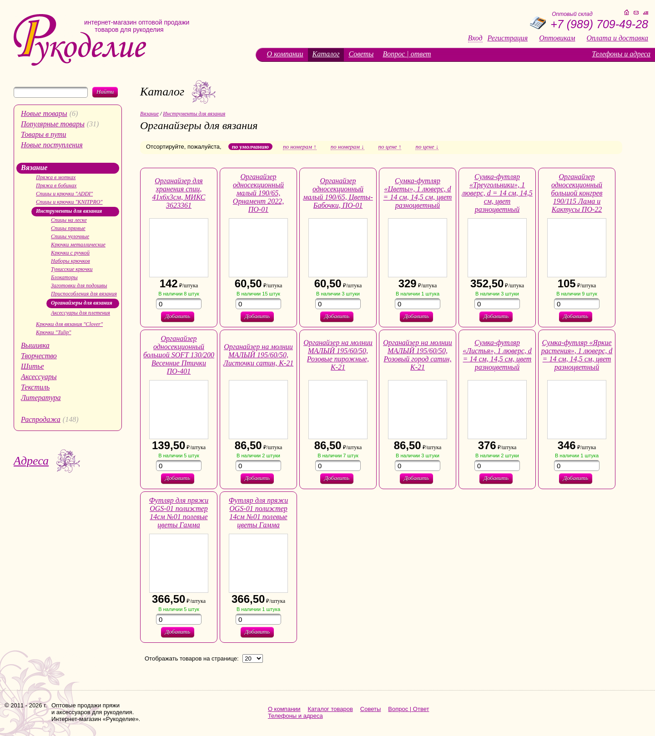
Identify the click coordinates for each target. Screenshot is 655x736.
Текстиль (35, 387)
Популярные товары (53, 124)
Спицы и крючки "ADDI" (64, 193)
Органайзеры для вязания (81, 303)
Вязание (34, 167)
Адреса (31, 460)
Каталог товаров (330, 709)
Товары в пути (43, 134)
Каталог (326, 54)
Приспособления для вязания (84, 293)
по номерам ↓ (347, 147)
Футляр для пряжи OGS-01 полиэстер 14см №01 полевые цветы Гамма (179, 512)
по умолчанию (250, 147)
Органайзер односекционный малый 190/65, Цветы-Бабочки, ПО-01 (338, 193)
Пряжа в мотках (56, 177)
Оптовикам (557, 38)
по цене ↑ (390, 147)
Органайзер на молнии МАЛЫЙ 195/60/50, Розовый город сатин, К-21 (417, 355)
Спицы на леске (69, 220)
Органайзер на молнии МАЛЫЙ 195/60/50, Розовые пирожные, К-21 (338, 355)
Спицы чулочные (70, 236)
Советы (360, 54)
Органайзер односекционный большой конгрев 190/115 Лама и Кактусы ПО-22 (577, 193)
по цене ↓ (426, 147)
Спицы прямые (68, 228)
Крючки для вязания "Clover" (69, 324)
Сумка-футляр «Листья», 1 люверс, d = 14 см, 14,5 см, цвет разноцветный (497, 355)
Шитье (32, 366)
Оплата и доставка (617, 38)
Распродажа (40, 419)
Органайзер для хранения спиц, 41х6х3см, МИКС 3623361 (179, 193)
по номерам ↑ (300, 147)
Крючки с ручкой (70, 253)
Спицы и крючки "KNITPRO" (69, 202)
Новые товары (44, 113)
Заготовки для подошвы (79, 285)
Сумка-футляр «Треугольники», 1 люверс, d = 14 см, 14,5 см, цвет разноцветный (497, 193)
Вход (475, 38)
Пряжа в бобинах (56, 185)
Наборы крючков (70, 261)
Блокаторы (64, 277)
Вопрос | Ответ (408, 709)
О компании (285, 54)
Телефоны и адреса (621, 54)
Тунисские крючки (72, 269)
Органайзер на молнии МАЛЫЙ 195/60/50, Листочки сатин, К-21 (258, 355)
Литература (41, 397)
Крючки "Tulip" (53, 332)
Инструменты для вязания (69, 211)
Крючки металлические (78, 244)
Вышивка (35, 345)
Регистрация (508, 38)
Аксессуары (38, 377)
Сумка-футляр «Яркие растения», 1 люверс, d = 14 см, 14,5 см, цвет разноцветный (577, 355)
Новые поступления (52, 145)
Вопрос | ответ (407, 54)
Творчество (39, 356)
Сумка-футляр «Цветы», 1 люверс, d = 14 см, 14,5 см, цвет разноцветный (417, 193)
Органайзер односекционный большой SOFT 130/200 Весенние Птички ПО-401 (178, 355)
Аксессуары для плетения (80, 313)
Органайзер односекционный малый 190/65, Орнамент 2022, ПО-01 (258, 193)
